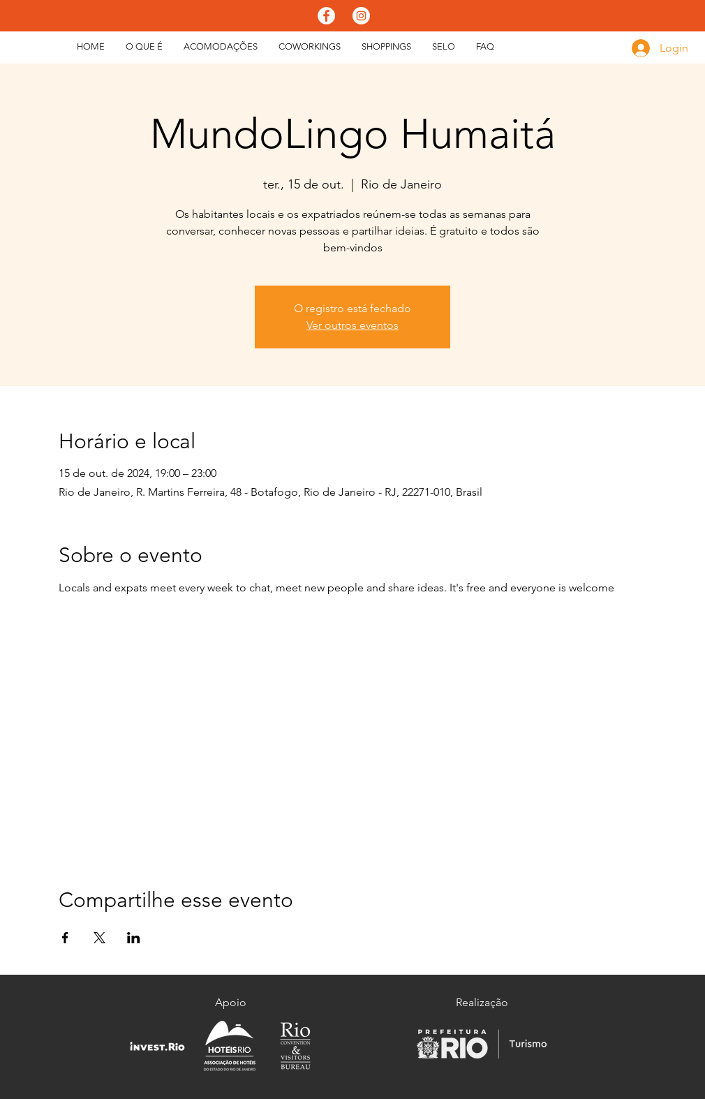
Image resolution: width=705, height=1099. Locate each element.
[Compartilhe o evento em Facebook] (65, 937)
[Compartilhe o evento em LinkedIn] (133, 937)
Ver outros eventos (352, 325)
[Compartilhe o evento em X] (99, 937)
